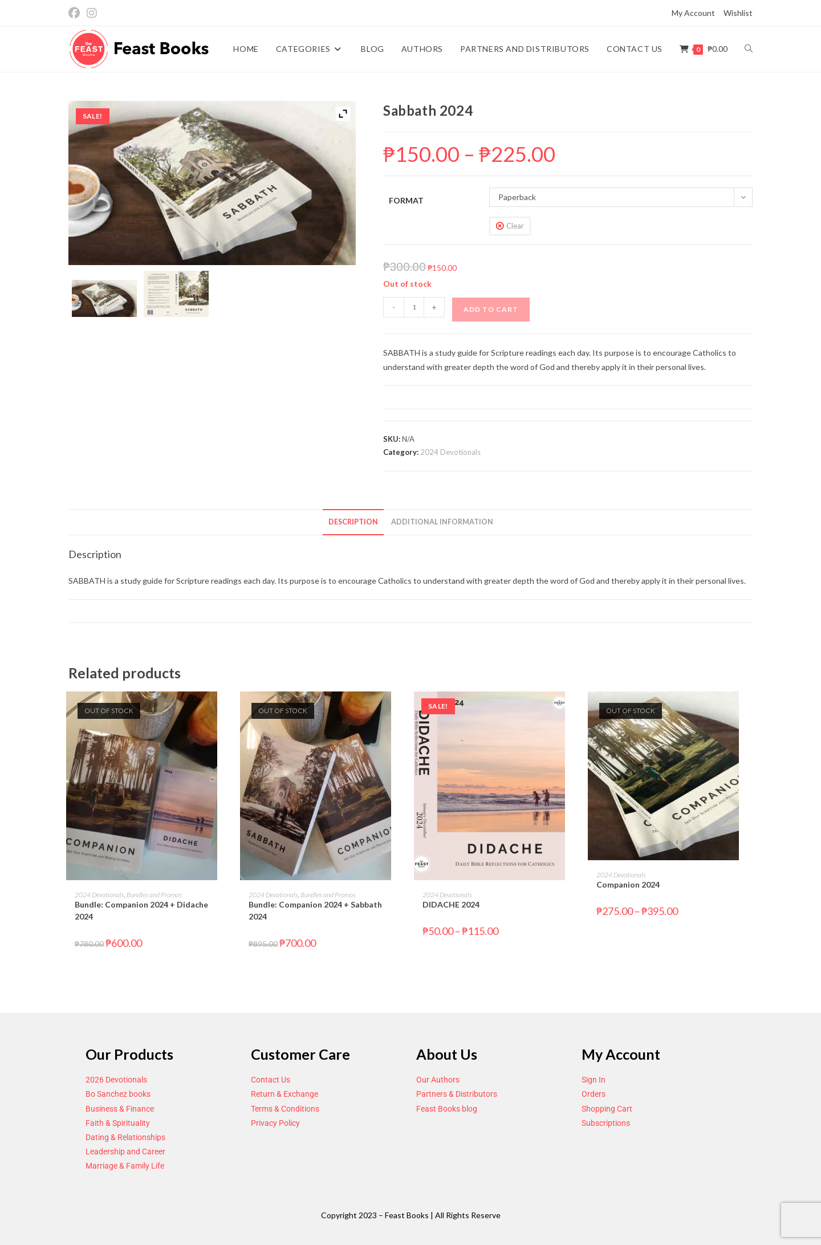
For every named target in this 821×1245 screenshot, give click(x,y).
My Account (693, 13)
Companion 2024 (628, 884)
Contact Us (270, 1079)
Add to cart (491, 309)
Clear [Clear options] (515, 225)
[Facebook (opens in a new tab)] (75, 13)
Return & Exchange (284, 1093)
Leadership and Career (125, 1151)
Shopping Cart (607, 1108)
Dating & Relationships (125, 1137)
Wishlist (738, 13)
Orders (593, 1093)
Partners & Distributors (456, 1093)
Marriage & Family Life (125, 1165)
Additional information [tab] (442, 522)
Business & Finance (120, 1108)
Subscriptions (606, 1123)
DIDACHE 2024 (450, 904)
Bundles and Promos (154, 894)
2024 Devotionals (450, 452)
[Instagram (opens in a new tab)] (91, 13)
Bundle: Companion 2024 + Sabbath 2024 (315, 910)
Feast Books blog (446, 1108)
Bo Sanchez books (118, 1093)
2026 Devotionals (116, 1079)
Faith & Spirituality (118, 1123)
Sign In (593, 1079)
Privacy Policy (275, 1123)
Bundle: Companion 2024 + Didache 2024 (141, 910)
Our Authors (438, 1079)
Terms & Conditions (285, 1108)
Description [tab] (353, 522)
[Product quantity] (414, 307)
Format (406, 200)
